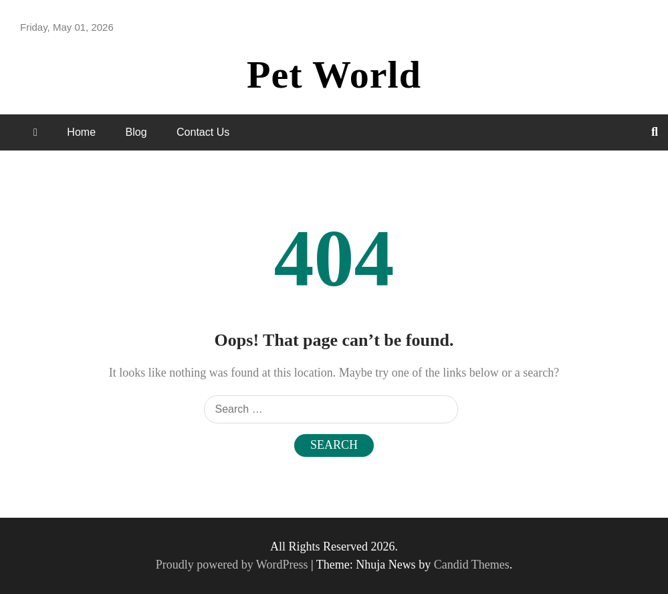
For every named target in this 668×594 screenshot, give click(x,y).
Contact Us (203, 132)
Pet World (334, 74)
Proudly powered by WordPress (233, 564)
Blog (136, 132)
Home (81, 132)
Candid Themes (472, 564)
